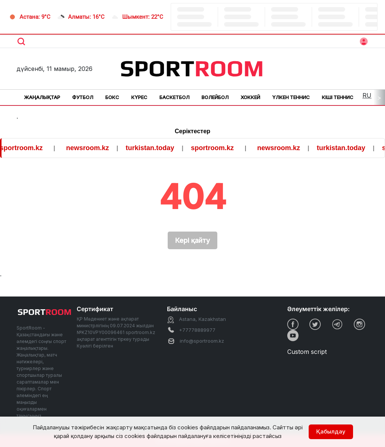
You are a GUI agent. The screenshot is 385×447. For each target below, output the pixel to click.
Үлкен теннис (291, 97)
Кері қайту (192, 240)
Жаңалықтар (42, 97)
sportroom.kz (26, 148)
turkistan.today (154, 148)
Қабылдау (331, 431)
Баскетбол (174, 97)
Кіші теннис (337, 97)
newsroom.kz (92, 148)
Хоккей (250, 97)
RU (366, 95)
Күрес (139, 97)
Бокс (112, 97)
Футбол (82, 97)
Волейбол (215, 97)
